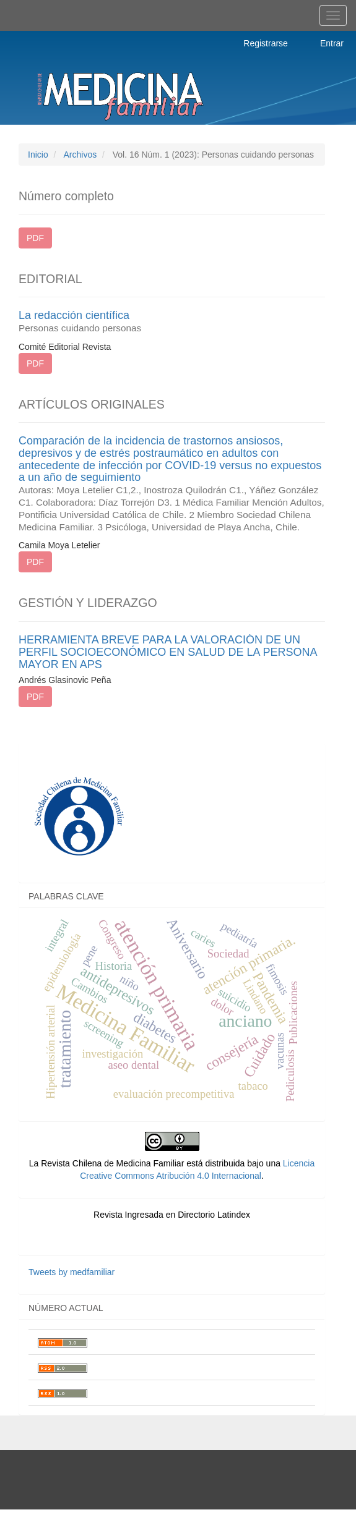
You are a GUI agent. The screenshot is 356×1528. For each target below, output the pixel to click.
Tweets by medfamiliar (71, 1272)
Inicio (38, 154)
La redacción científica (172, 321)
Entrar (332, 43)
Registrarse (265, 43)
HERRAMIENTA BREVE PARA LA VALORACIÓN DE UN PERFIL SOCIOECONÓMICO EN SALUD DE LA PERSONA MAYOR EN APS (167, 652)
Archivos (80, 154)
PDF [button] (35, 238)
